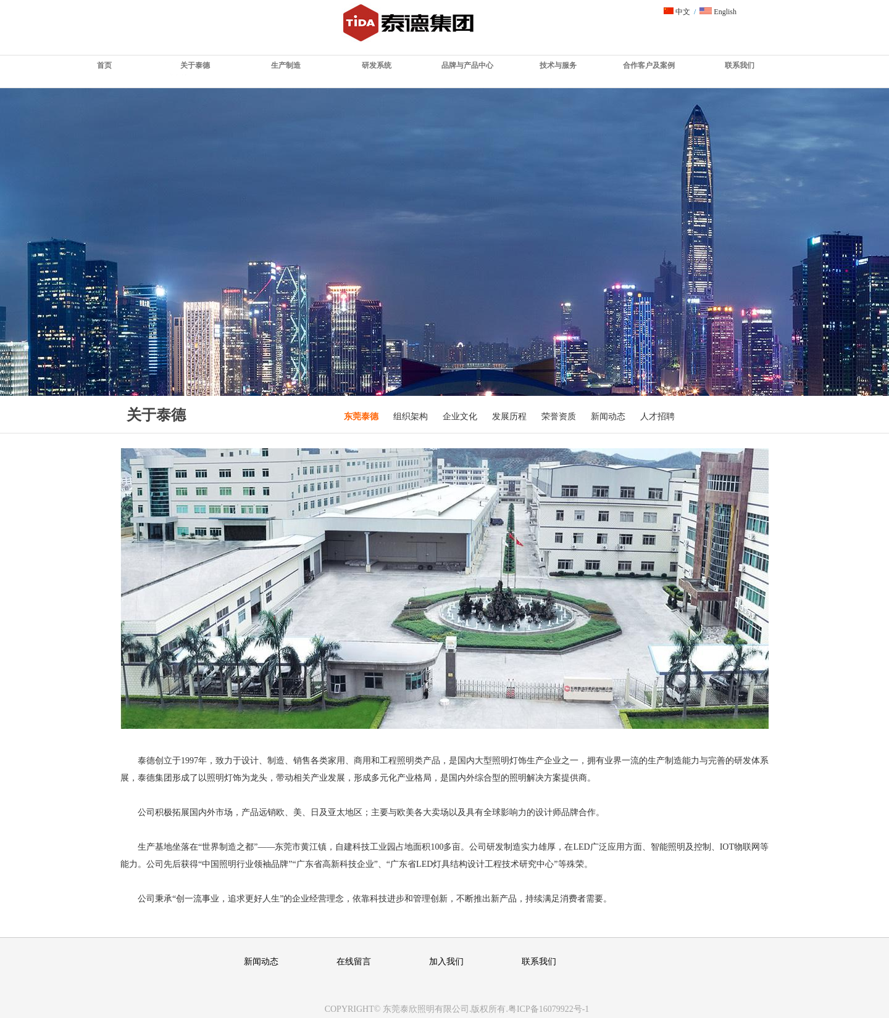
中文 (677, 11)
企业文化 (460, 416)
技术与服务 (558, 65)
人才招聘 (657, 416)
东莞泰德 (361, 416)
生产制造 (286, 65)
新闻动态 (608, 416)
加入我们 (446, 961)
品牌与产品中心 (467, 65)
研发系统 (376, 65)
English (718, 11)
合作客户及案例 (649, 65)
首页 (104, 65)
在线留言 (353, 961)
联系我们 (739, 65)
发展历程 (509, 416)
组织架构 (410, 416)
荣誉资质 (558, 416)
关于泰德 (195, 65)
